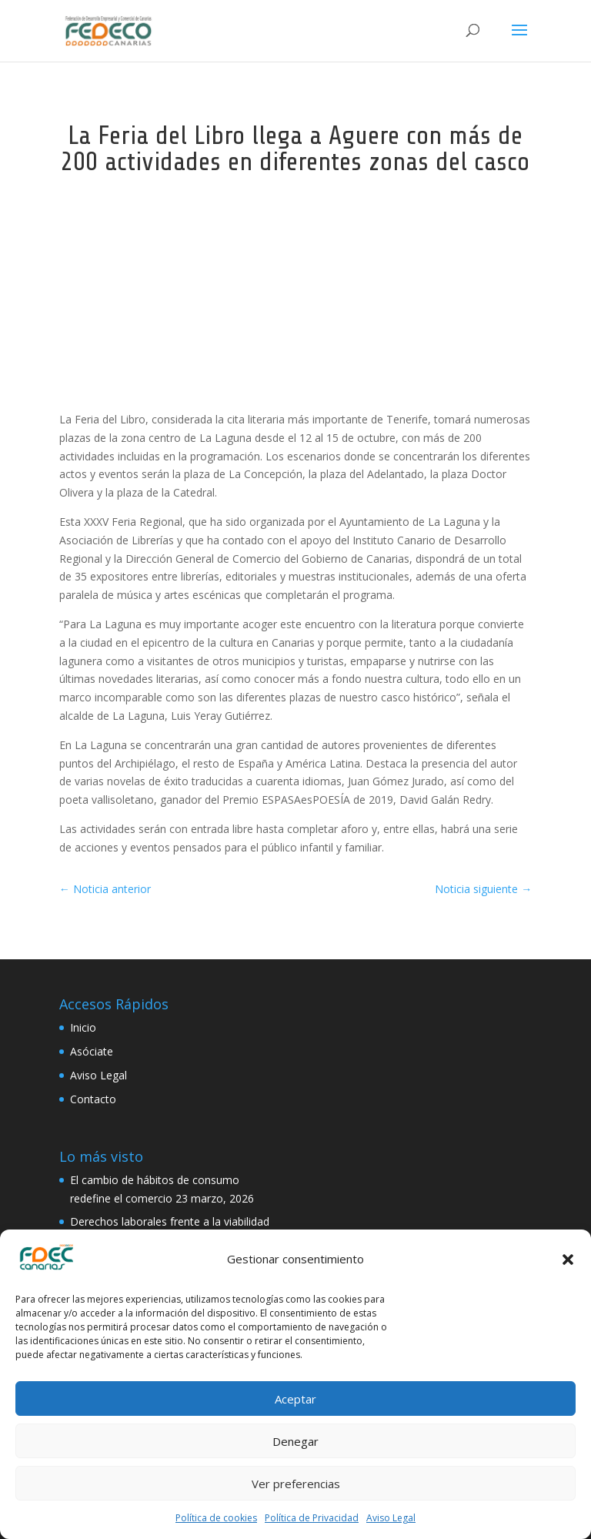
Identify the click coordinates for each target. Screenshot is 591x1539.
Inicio (83, 1027)
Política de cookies (216, 1517)
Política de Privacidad (312, 1517)
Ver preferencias (296, 1483)
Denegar (295, 1441)
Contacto (93, 1099)
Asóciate (91, 1051)
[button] (568, 1259)
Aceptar (295, 1399)
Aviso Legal (391, 1517)
